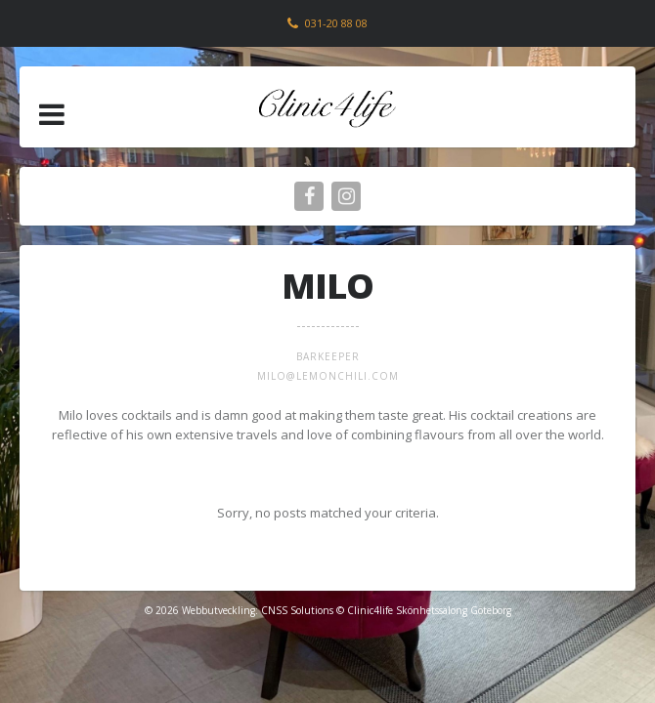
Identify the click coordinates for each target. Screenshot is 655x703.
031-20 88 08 (336, 23)
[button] (52, 114)
